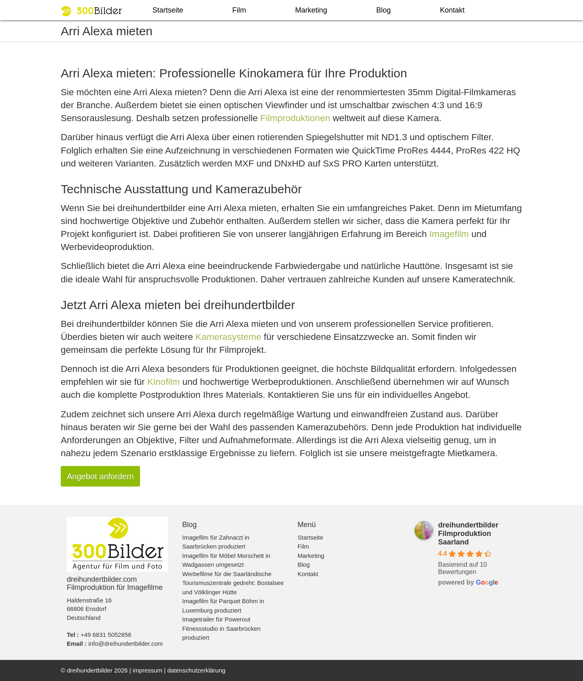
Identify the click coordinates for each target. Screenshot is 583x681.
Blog (383, 10)
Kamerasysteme (229, 337)
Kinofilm (163, 382)
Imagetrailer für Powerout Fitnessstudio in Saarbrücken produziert (221, 628)
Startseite (168, 10)
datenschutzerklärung (196, 670)
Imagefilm (449, 234)
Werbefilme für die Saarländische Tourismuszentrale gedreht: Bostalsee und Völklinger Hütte (233, 583)
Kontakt (452, 10)
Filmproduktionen (295, 118)
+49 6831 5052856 (106, 634)
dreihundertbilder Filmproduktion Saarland (468, 533)
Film (239, 10)
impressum (147, 670)
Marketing (311, 10)
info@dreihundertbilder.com (125, 643)
